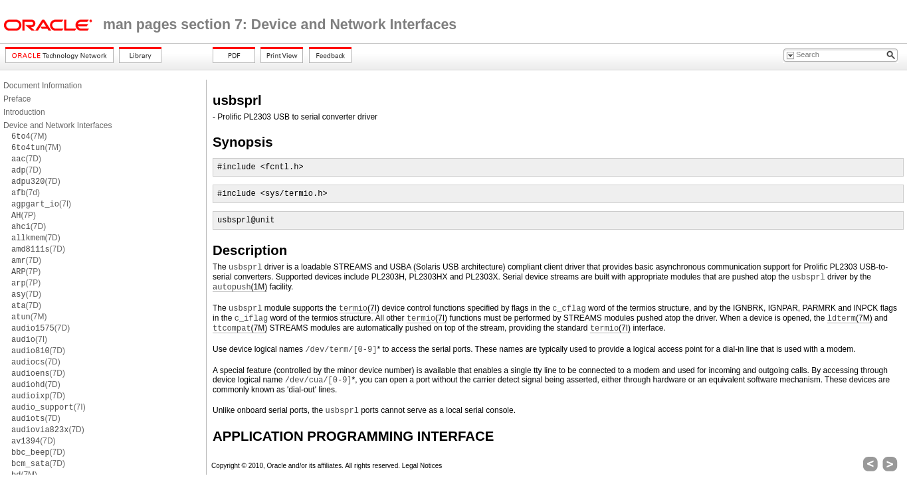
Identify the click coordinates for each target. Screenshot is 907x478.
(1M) (240, 287)
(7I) (41, 203)
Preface (17, 99)
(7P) (23, 215)
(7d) (25, 192)
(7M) (29, 136)
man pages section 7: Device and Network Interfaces (279, 25)
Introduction (24, 112)
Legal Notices (422, 465)
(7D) (26, 158)
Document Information (42, 85)
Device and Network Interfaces (57, 125)
